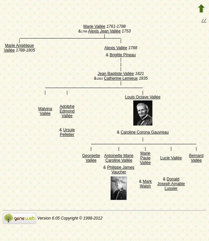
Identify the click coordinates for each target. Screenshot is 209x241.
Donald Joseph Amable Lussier (171, 184)
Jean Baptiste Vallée (115, 74)
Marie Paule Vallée (145, 159)
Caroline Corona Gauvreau (144, 133)
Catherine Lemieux (121, 79)
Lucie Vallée (171, 158)
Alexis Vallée (115, 48)
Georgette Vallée (91, 158)
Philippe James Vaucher (120, 170)
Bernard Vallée (196, 158)
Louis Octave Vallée (142, 97)
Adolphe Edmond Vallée (67, 112)
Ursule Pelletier (67, 133)
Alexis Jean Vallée (104, 31)
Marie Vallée (94, 27)
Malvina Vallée (45, 111)
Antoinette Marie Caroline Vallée (118, 158)
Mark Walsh (146, 184)
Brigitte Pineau (123, 55)
